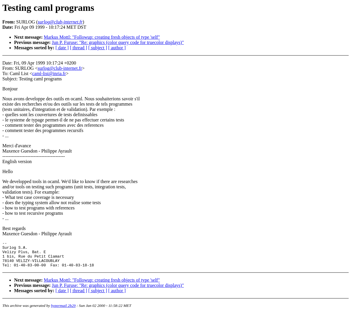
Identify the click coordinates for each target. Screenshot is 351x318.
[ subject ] (97, 47)
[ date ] (62, 47)
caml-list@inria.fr (49, 73)
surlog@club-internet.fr (60, 68)
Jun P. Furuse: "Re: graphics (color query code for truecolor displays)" (118, 42)
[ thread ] (78, 47)
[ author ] (117, 47)
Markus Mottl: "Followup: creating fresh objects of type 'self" (102, 37)
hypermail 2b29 (63, 311)
